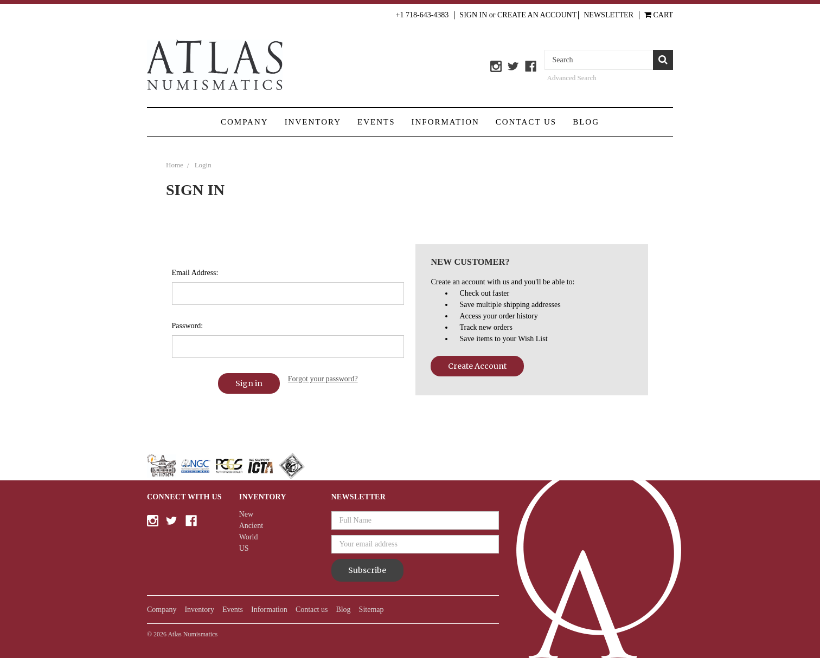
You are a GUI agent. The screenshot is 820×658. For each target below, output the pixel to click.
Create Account (477, 366)
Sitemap (371, 609)
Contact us (526, 122)
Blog (586, 122)
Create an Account (536, 15)
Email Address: (195, 273)
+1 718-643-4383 (422, 15)
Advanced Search (572, 78)
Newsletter (608, 15)
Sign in (473, 15)
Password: (187, 326)
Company (244, 122)
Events (376, 122)
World (248, 537)
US (244, 548)
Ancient (251, 526)
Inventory (313, 122)
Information (445, 122)
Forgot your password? (323, 379)
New (246, 514)
